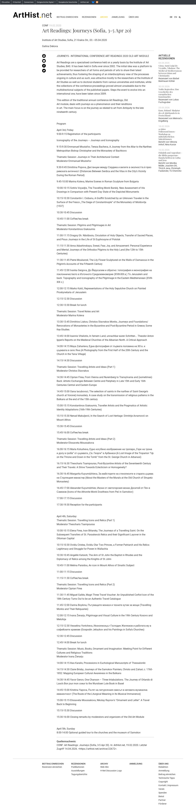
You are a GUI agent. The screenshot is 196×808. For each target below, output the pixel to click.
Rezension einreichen (52, 767)
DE (171, 17)
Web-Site (104, 767)
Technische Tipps (166, 778)
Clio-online (6, 2)
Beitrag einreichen (67, 17)
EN (175, 17)
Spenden (162, 792)
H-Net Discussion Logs (111, 770)
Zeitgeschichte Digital (45, 2)
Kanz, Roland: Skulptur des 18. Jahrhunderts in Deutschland (169, 113)
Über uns (134, 17)
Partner (162, 800)
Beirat (161, 796)
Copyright (163, 781)
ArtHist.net (84, 2)
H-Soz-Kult (17, 2)
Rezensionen (89, 17)
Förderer (162, 803)
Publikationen (77, 767)
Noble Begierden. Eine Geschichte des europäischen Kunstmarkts (168, 93)
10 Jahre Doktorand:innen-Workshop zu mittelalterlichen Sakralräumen (166, 134)
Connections (29, 2)
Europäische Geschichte (68, 2)
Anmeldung (118, 17)
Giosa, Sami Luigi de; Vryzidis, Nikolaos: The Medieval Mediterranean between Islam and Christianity (170, 70)
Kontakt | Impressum (168, 785)
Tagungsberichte (79, 774)
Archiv (104, 17)
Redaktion (163, 767)
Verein (161, 789)
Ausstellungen (78, 770)
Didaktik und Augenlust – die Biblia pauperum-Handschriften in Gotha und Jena (170, 156)
